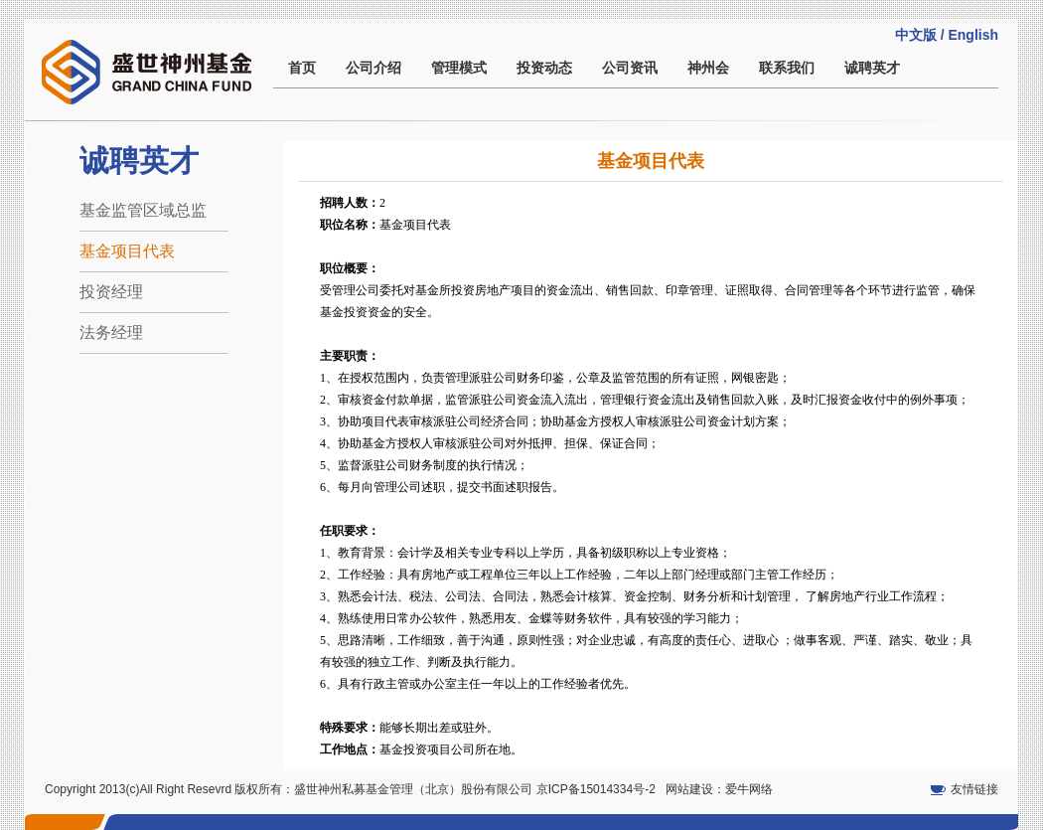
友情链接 (974, 789)
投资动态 (544, 68)
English (973, 35)
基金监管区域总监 (143, 210)
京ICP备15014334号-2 (596, 789)
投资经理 (111, 291)
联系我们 (787, 68)
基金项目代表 (127, 251)
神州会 (708, 68)
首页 (302, 68)
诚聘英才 (872, 68)
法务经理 (111, 332)
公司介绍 (373, 68)
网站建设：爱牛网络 (719, 789)
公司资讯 (630, 68)
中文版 (916, 35)
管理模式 (459, 68)
